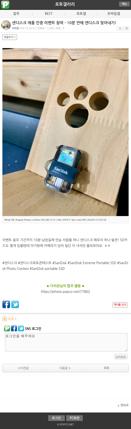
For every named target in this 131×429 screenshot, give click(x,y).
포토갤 (81, 13)
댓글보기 (10, 37)
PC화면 (75, 418)
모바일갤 (113, 13)
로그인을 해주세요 (66, 342)
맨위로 (124, 405)
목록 (106, 368)
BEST (48, 13)
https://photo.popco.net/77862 (65, 291)
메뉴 (124, 4)
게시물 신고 (120, 304)
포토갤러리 (65, 4)
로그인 (56, 418)
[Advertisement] (66, 387)
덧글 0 (9, 319)
